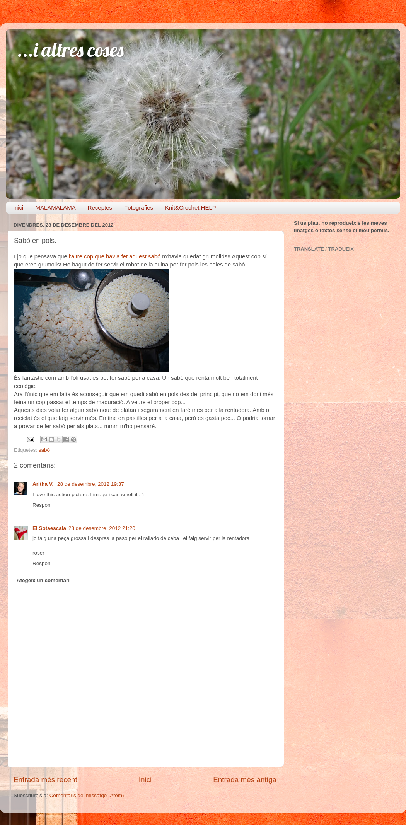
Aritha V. (43, 484)
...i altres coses (70, 50)
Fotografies (138, 207)
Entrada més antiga (244, 779)
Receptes (100, 207)
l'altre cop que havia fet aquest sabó (114, 256)
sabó (44, 450)
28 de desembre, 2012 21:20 (101, 528)
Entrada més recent (45, 779)
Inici (18, 207)
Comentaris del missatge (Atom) (86, 795)
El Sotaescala (49, 528)
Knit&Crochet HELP (190, 207)
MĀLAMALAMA (55, 207)
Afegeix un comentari (43, 580)
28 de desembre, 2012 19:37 (90, 484)
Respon (41, 505)
